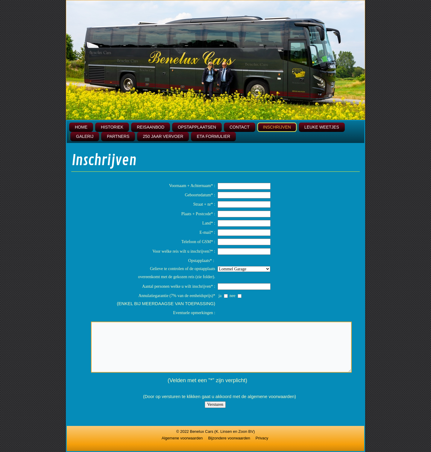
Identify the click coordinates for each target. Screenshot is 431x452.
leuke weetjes (321, 127)
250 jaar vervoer (163, 136)
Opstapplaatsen (197, 127)
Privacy (262, 438)
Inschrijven (277, 127)
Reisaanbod (150, 127)
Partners (118, 136)
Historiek (112, 127)
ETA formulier (213, 136)
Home (81, 127)
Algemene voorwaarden (182, 438)
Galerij (84, 136)
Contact (240, 127)
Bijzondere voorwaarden (229, 438)
